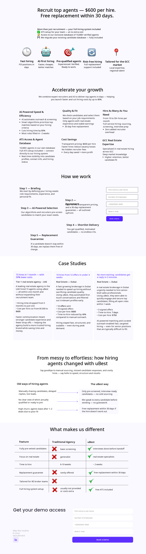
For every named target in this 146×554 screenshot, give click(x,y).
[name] (122, 189)
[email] (122, 211)
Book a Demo (114, 219)
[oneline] (102, 518)
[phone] (122, 204)
